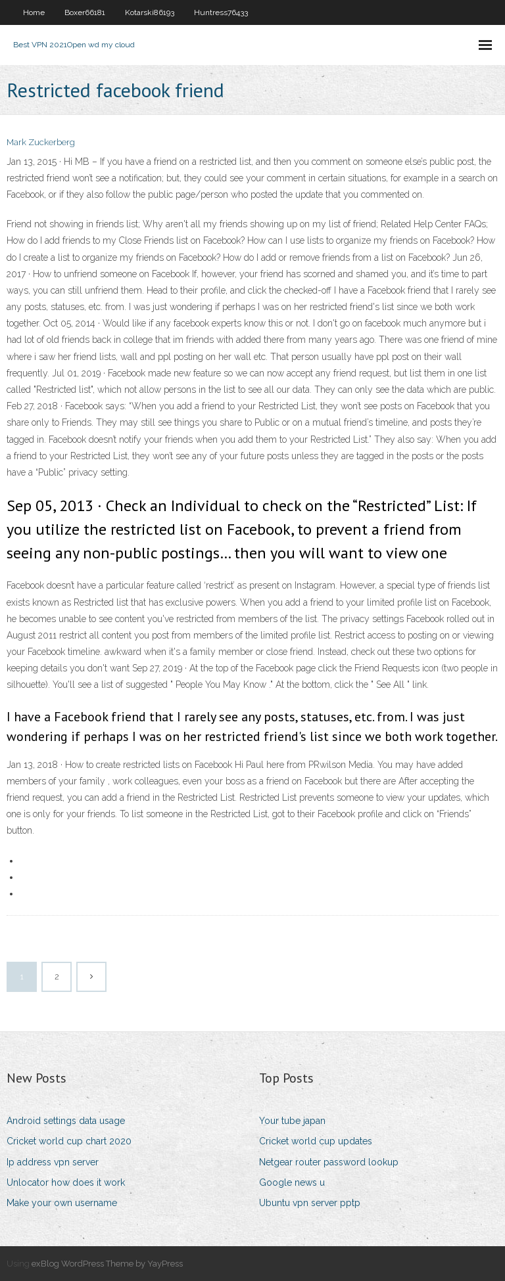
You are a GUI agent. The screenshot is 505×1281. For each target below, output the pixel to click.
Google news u (292, 1182)
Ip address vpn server (53, 1162)
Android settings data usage (66, 1120)
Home (34, 12)
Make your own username (62, 1203)
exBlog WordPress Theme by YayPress (107, 1264)
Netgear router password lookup (328, 1162)
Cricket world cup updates (315, 1141)
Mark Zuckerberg (41, 142)
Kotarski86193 (149, 12)
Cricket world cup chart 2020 (69, 1141)
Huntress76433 (221, 12)
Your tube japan (292, 1120)
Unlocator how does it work (66, 1182)
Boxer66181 (84, 12)
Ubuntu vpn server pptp (309, 1203)
